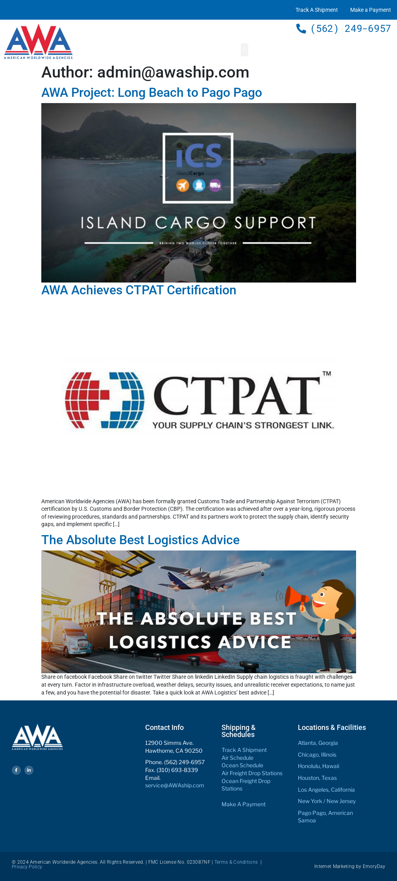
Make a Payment (370, 10)
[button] (244, 49)
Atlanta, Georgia (318, 742)
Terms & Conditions (236, 862)
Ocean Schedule (242, 765)
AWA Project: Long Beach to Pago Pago (151, 92)
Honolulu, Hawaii (318, 766)
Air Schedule (237, 757)
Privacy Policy (27, 867)
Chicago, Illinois (317, 754)
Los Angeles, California (326, 789)
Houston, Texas (317, 777)
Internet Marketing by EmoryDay (349, 866)
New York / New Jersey (327, 801)
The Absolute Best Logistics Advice (140, 539)
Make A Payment (244, 804)
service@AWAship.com (174, 785)
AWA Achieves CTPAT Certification (138, 290)
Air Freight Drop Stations (252, 773)
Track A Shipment (316, 10)
